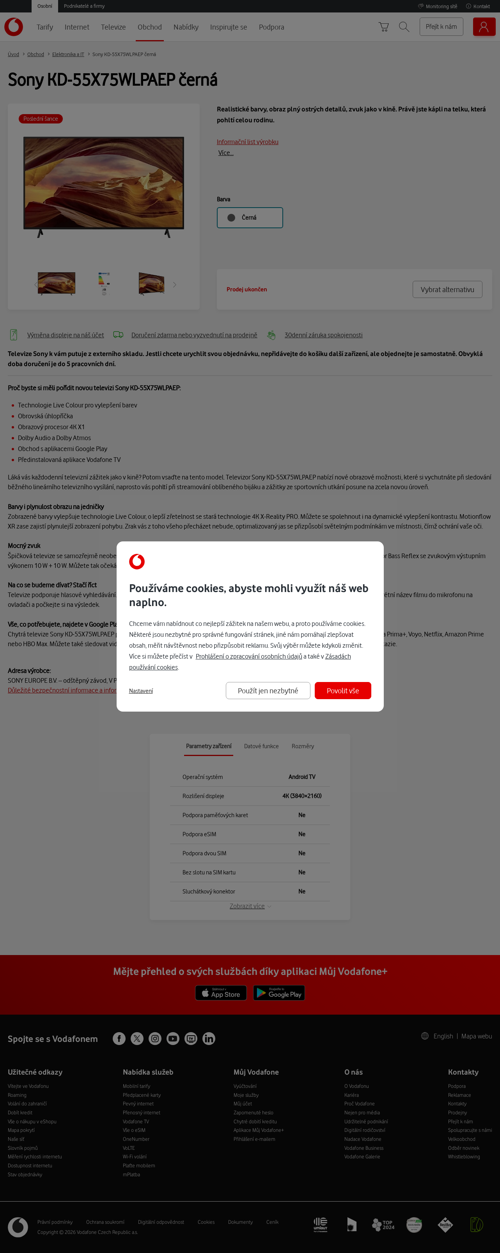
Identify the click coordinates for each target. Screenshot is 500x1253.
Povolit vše (343, 690)
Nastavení (141, 690)
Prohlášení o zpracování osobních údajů (249, 656)
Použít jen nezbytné (268, 690)
